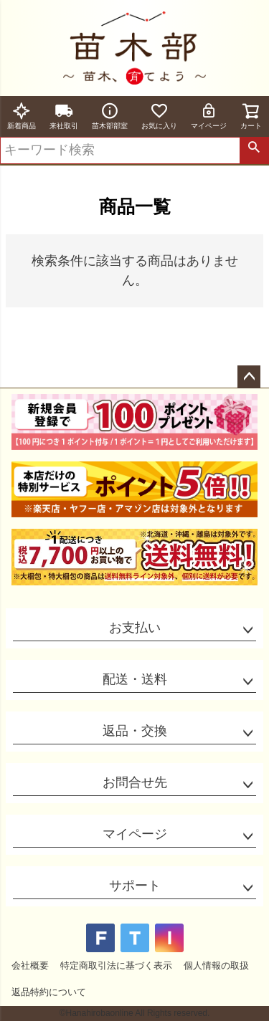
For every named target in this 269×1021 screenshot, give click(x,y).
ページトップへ (248, 376)
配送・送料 (135, 679)
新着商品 (21, 116)
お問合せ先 (135, 782)
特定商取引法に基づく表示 (116, 965)
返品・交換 (135, 731)
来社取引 (63, 116)
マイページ (209, 116)
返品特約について (48, 992)
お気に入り (159, 116)
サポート (135, 885)
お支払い (135, 627)
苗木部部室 (110, 116)
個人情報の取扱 (216, 965)
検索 (254, 150)
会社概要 (30, 965)
